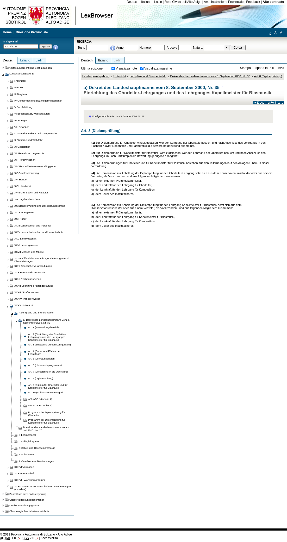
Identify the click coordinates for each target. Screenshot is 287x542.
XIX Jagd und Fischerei (27, 199)
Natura (198, 47)
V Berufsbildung (23, 107)
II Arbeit (18, 87)
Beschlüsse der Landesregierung (27, 494)
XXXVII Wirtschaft (24, 473)
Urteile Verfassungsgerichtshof (26, 499)
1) (221, 86)
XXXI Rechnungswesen (27, 279)
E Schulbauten (27, 454)
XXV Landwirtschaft (25, 238)
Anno (119, 47)
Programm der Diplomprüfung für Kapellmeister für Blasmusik (46, 421)
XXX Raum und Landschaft (29, 272)
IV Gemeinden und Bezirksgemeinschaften (38, 100)
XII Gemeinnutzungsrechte (29, 153)
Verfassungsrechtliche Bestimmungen (30, 67)
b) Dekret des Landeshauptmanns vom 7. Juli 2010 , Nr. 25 (46, 429)
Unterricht (120, 76)
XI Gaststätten (22, 146)
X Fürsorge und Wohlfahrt (28, 139)
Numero (145, 47)
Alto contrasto (273, 2)
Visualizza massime (158, 68)
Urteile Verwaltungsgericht (24, 505)
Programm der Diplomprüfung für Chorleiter (46, 414)
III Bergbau (20, 94)
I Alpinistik (20, 80)
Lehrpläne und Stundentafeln (148, 76)
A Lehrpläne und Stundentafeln (36, 312)
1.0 (8, 538)
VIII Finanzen (21, 126)
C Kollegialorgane (29, 441)
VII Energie (20, 120)
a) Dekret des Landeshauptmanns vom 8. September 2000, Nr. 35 (46, 321)
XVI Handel (20, 179)
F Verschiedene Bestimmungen (36, 461)
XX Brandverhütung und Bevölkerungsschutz (39, 205)
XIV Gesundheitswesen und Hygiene (34, 166)
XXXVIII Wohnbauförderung (30, 479)
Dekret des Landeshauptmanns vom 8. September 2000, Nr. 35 (210, 76)
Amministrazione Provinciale (224, 2)
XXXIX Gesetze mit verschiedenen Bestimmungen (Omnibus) (42, 488)
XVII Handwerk (22, 186)
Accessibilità (49, 538)
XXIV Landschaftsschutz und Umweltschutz (38, 232)
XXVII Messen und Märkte (29, 251)
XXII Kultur (20, 218)
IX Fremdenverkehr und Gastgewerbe (35, 133)
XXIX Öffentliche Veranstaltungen (33, 265)
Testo (81, 47)
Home (7, 32)
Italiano (146, 2)
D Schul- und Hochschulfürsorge (37, 447)
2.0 (28, 538)
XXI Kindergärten (24, 212)
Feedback (253, 2)
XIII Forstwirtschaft (24, 159)
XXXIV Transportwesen (27, 298)
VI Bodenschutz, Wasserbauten (32, 113)
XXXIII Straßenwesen (26, 292)
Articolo (172, 47)
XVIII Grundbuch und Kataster (31, 192)
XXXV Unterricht (23, 305)
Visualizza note (126, 68)
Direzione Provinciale (32, 32)
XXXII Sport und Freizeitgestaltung (33, 285)
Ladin (158, 2)
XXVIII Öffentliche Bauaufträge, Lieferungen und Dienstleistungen (41, 260)
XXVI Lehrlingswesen (26, 245)
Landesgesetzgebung (96, 76)
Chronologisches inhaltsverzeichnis (29, 511)
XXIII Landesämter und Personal (32, 225)
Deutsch (133, 2)
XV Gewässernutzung (26, 173)
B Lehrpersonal (27, 434)
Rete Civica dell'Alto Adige (183, 2)
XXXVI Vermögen (24, 466)
